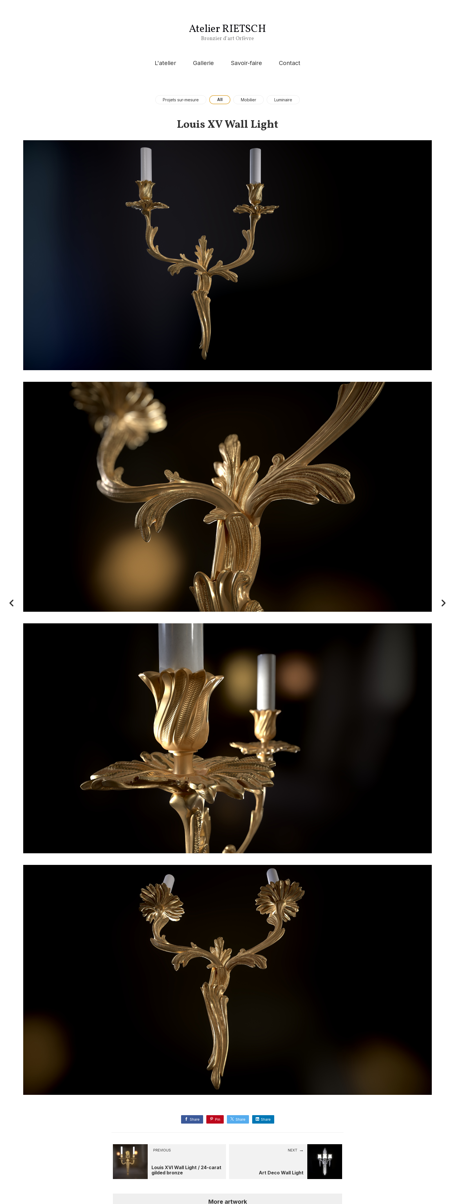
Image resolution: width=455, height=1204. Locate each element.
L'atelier (165, 63)
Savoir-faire (246, 63)
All (220, 99)
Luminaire (283, 99)
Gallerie (203, 63)
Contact (289, 63)
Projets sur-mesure (181, 99)
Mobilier (248, 99)
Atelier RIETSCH (227, 29)
